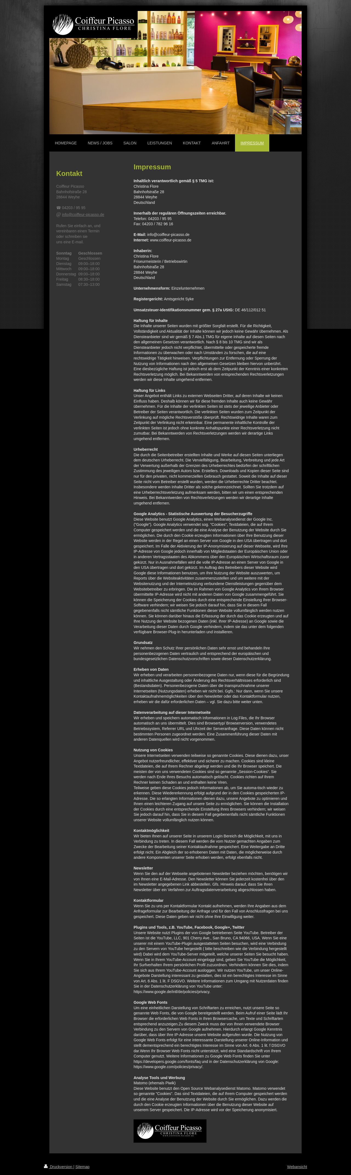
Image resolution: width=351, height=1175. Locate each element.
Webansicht (297, 1167)
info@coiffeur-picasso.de (83, 214)
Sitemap (82, 1167)
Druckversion (58, 1167)
